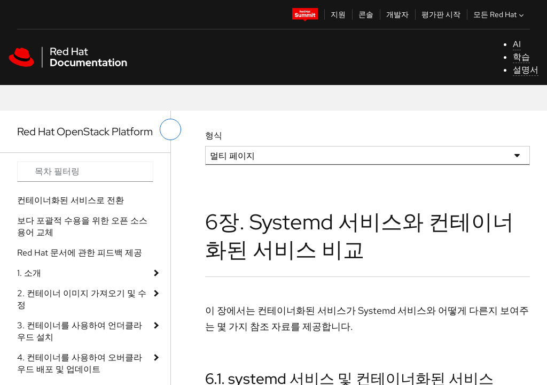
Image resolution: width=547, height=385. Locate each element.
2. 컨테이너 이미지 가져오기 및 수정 (81, 299)
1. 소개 (29, 273)
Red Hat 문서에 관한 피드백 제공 (79, 252)
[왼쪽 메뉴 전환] (170, 129)
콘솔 (365, 14)
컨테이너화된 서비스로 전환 (70, 200)
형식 (213, 135)
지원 (338, 14)
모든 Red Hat (499, 14)
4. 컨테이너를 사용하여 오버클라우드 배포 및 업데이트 (79, 363)
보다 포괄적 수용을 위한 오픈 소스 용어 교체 (82, 226)
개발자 (397, 14)
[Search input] (85, 171)
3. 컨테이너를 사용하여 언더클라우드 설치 (79, 331)
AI (517, 44)
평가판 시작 (440, 14)
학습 (521, 57)
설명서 (525, 69)
